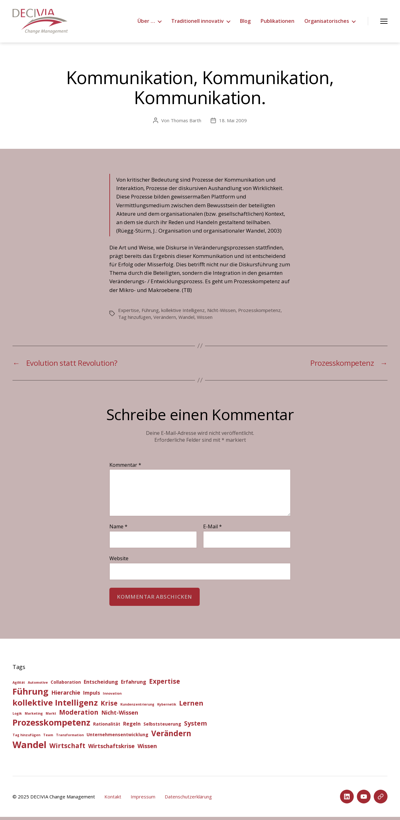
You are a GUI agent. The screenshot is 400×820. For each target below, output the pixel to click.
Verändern (164, 320)
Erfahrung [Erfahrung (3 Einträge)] (133, 685)
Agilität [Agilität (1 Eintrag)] (18, 685)
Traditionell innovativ (197, 23)
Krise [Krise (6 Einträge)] (109, 706)
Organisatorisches (326, 23)
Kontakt (112, 800)
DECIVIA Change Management (62, 800)
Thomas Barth (186, 123)
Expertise (128, 313)
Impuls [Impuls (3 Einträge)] (91, 695)
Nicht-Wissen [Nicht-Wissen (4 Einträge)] (119, 715)
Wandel (186, 320)
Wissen (204, 320)
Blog (245, 23)
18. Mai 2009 (233, 123)
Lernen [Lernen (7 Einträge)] (191, 706)
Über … (146, 23)
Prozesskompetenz (259, 313)
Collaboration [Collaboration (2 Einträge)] (66, 685)
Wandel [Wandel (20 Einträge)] (29, 748)
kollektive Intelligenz (183, 313)
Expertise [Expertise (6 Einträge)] (164, 684)
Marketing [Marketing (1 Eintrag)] (34, 716)
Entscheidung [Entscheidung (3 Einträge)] (101, 685)
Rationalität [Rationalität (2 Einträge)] (106, 727)
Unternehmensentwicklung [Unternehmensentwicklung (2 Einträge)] (117, 738)
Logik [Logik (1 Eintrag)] (17, 716)
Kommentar (125, 468)
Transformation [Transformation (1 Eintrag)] (70, 738)
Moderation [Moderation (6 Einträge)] (78, 715)
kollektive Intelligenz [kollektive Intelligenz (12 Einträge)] (55, 705)
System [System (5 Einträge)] (195, 726)
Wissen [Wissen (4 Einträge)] (147, 749)
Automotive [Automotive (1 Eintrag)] (38, 685)
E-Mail (212, 530)
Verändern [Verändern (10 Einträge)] (171, 736)
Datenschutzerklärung (188, 800)
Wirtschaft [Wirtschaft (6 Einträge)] (67, 748)
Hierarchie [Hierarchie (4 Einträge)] (65, 695)
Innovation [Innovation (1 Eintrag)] (112, 696)
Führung (150, 313)
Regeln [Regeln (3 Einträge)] (132, 726)
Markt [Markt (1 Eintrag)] (51, 716)
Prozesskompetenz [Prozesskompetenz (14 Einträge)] (51, 725)
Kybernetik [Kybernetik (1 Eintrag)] (166, 707)
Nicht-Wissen (221, 313)
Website (118, 561)
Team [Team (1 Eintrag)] (48, 738)
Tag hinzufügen (134, 320)
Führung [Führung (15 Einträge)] (30, 694)
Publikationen (277, 23)
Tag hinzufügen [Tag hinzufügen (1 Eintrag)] (26, 738)
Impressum (143, 800)
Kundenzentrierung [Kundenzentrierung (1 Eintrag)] (137, 707)
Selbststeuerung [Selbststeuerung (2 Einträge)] (162, 727)
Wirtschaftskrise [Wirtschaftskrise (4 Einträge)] (111, 749)
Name (118, 530)
